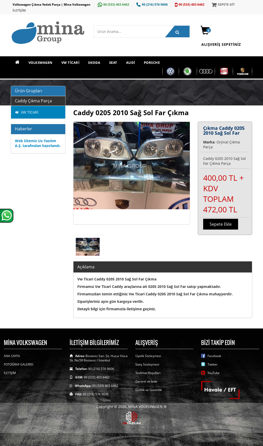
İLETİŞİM (19, 10)
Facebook (214, 356)
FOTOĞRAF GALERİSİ (18, 364)
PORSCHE (152, 62)
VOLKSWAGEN (41, 62)
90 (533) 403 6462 (112, 4)
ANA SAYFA (12, 356)
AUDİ (130, 62)
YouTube (214, 373)
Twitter (213, 364)
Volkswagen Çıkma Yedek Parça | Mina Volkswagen (51, 4)
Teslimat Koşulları (148, 373)
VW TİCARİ (70, 62)
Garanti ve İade (146, 381)
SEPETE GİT (222, 4)
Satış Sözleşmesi (147, 364)
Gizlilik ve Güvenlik (148, 390)
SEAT (113, 62)
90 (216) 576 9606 (151, 4)
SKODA (94, 62)
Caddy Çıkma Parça (33, 101)
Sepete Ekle (221, 224)
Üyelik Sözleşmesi (148, 356)
